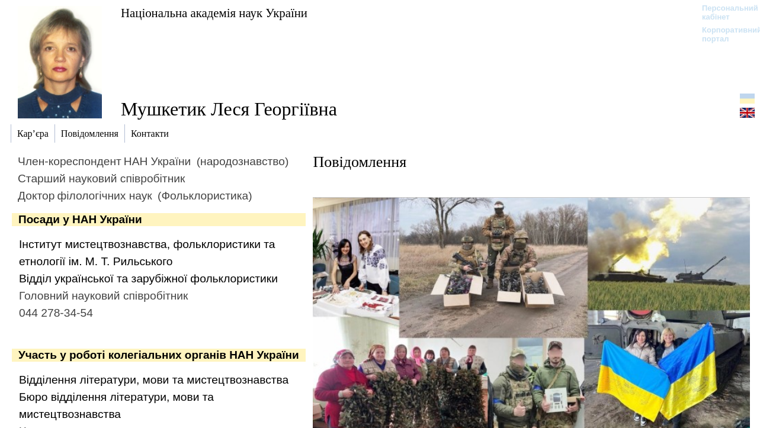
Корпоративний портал (724, 34)
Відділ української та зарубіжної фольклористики (148, 278)
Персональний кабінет (724, 12)
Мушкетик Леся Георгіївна (229, 109)
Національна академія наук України (214, 13)
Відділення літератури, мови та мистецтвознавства (153, 380)
